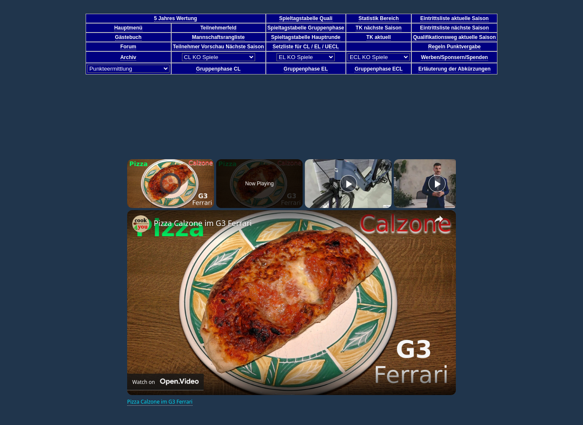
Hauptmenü (128, 28)
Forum (128, 47)
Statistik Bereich (378, 18)
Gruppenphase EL (306, 69)
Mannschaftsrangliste (218, 37)
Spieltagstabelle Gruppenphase (306, 28)
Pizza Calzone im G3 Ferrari (203, 223)
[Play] (348, 183)
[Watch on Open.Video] (165, 382)
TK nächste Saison (379, 28)
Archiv (128, 57)
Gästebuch (128, 37)
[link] (140, 223)
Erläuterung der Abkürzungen (454, 69)
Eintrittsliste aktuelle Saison (454, 18)
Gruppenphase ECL (378, 69)
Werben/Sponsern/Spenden (454, 57)
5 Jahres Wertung (175, 18)
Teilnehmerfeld (218, 28)
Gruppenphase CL (218, 69)
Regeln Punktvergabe (454, 47)
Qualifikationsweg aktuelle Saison (454, 37)
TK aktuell (378, 37)
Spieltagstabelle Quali (306, 18)
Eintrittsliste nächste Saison (454, 28)
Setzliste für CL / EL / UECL (306, 47)
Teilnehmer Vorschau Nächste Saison (218, 47)
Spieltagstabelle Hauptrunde (305, 37)
